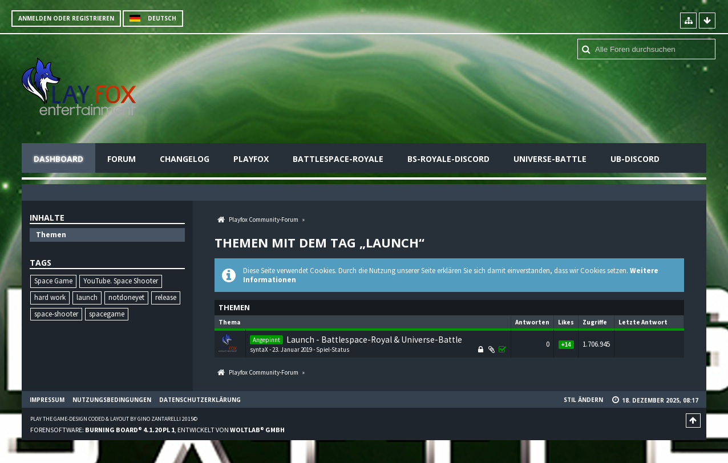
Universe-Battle (550, 158)
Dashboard (58, 158)
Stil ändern (583, 400)
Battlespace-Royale (338, 158)
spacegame (106, 314)
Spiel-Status (332, 350)
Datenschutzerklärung (200, 400)
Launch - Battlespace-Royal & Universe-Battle (374, 339)
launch (87, 297)
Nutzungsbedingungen (111, 400)
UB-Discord (635, 158)
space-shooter (56, 314)
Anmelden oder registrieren (66, 18)
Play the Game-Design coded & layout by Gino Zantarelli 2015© (113, 419)
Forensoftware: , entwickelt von (157, 429)
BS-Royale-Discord (448, 158)
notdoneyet (126, 297)
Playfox (251, 158)
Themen (51, 234)
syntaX (259, 350)
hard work (50, 297)
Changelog (184, 158)
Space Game (53, 281)
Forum (121, 158)
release (165, 297)
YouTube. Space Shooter (120, 281)
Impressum (47, 400)
